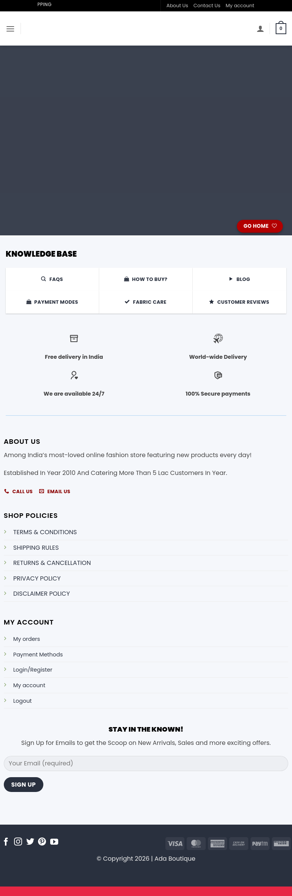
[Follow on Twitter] (30, 842)
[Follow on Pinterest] (42, 842)
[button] (10, 28)
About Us (177, 5)
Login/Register (32, 670)
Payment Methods (38, 654)
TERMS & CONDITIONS (45, 532)
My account (240, 5)
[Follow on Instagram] (18, 842)
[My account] (260, 28)
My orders (26, 639)
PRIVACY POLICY (37, 578)
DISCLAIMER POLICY (41, 593)
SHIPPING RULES (36, 547)
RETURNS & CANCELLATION (52, 562)
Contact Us (207, 5)
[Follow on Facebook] (6, 842)
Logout (22, 701)
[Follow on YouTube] (54, 842)
